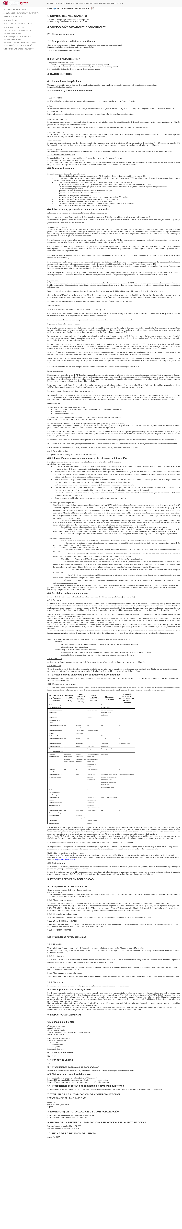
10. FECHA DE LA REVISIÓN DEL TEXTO (18, 49)
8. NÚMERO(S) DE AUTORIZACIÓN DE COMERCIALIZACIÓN (17, 38)
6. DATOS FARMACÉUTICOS (14, 27)
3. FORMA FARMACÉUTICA (13, 17)
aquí (54, 8)
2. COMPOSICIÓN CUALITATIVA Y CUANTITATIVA (21, 13)
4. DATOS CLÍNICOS (10, 20)
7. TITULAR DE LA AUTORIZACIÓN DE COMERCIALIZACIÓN (17, 32)
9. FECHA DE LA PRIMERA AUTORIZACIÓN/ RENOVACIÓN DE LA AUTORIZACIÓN (19, 44)
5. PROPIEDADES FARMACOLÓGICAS (17, 24)
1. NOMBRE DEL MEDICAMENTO (15, 9)
